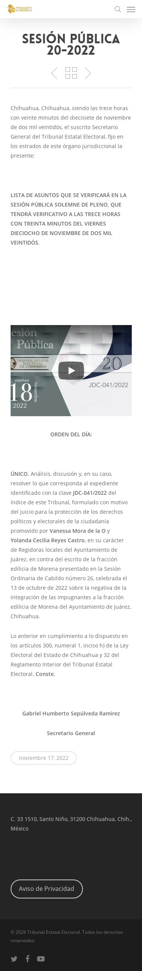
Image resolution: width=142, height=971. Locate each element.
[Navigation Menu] (131, 9)
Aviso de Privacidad (46, 888)
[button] (71, 370)
